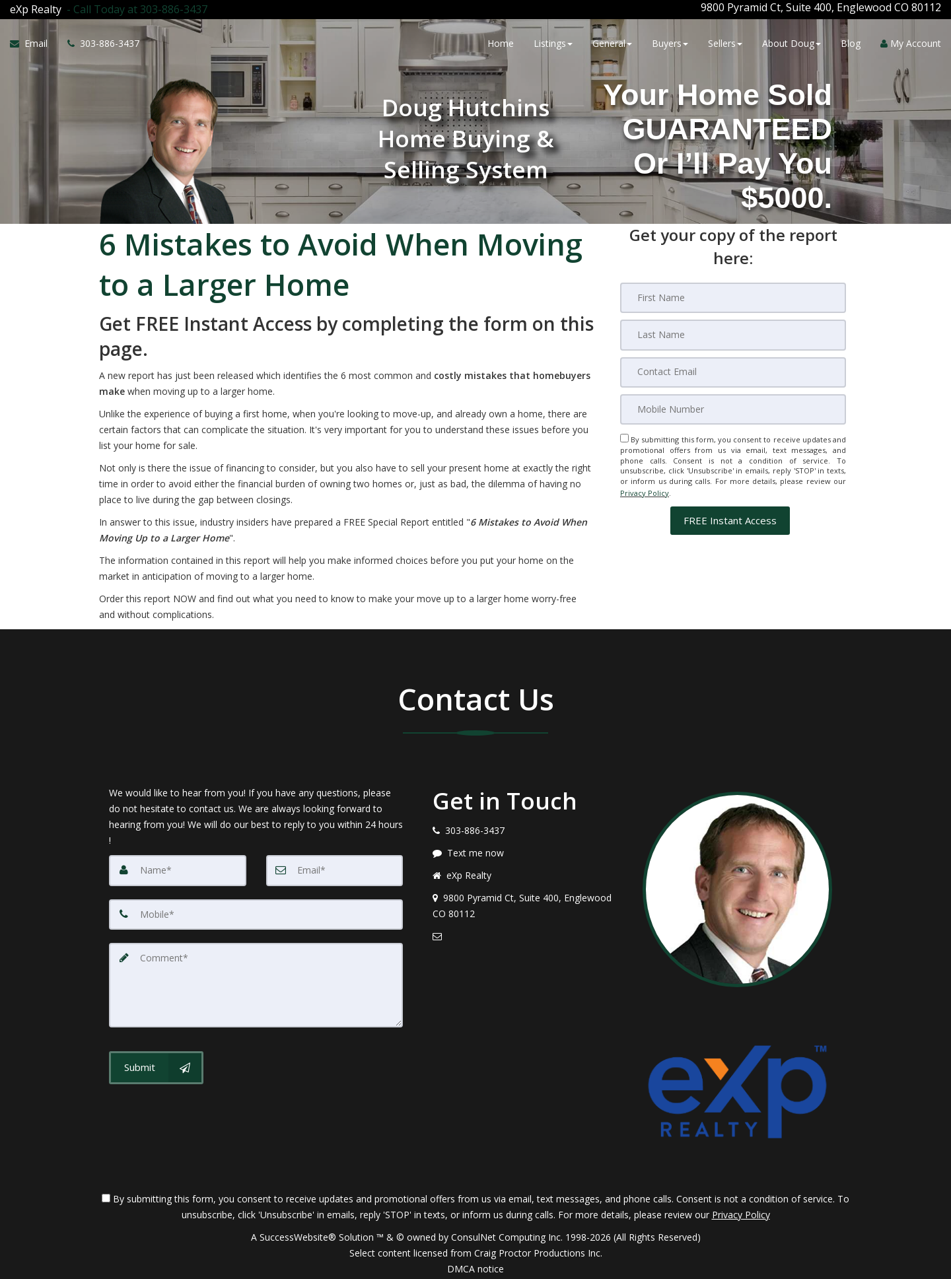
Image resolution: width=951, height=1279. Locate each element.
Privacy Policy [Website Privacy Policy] (644, 486)
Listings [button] (553, 41)
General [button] (612, 41)
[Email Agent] (33, 41)
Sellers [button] (725, 41)
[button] (730, 513)
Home (500, 41)
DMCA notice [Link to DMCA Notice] (475, 1264)
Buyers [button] (670, 41)
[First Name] (733, 293)
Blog (851, 41)
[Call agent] (134, 7)
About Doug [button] (791, 41)
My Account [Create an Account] (910, 41)
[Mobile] (733, 404)
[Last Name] (733, 330)
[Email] (733, 367)
